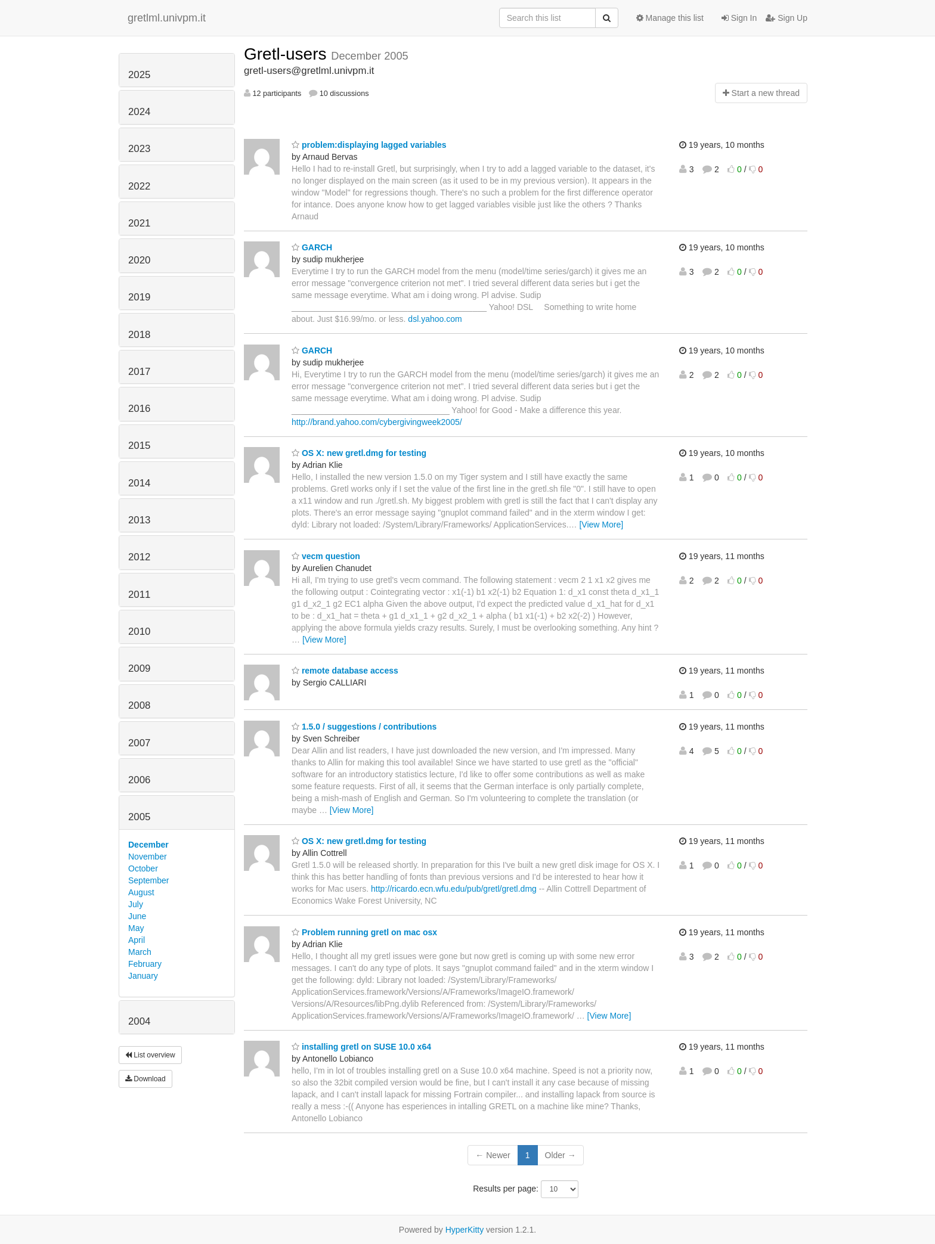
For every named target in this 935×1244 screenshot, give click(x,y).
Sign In (739, 18)
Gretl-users (287, 54)
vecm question (326, 556)
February (145, 964)
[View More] (601, 524)
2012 (139, 557)
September (148, 880)
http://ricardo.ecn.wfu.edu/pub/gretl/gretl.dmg (454, 889)
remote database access (345, 670)
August (141, 892)
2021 (139, 223)
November (147, 856)
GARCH (312, 247)
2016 (139, 408)
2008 (139, 705)
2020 (139, 260)
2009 (139, 668)
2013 (139, 520)
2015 (139, 445)
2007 (139, 743)
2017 (139, 371)
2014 (139, 483)
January (143, 976)
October (143, 868)
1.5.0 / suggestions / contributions (364, 726)
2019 (139, 297)
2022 (139, 186)
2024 (139, 111)
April (136, 940)
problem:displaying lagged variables (369, 145)
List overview (150, 1055)
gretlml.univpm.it (167, 18)
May (136, 928)
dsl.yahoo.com (435, 319)
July (135, 904)
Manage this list (670, 18)
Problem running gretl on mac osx (364, 932)
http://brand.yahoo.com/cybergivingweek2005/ (377, 422)
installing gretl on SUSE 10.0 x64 (361, 1046)
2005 (139, 817)
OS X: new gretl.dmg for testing (359, 453)
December (148, 844)
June (137, 916)
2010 (139, 631)
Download (145, 1079)
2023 (139, 148)
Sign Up (786, 18)
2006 (139, 780)
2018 (139, 334)
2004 (139, 1021)
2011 (139, 594)
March (139, 952)
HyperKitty (464, 1229)
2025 (139, 74)
